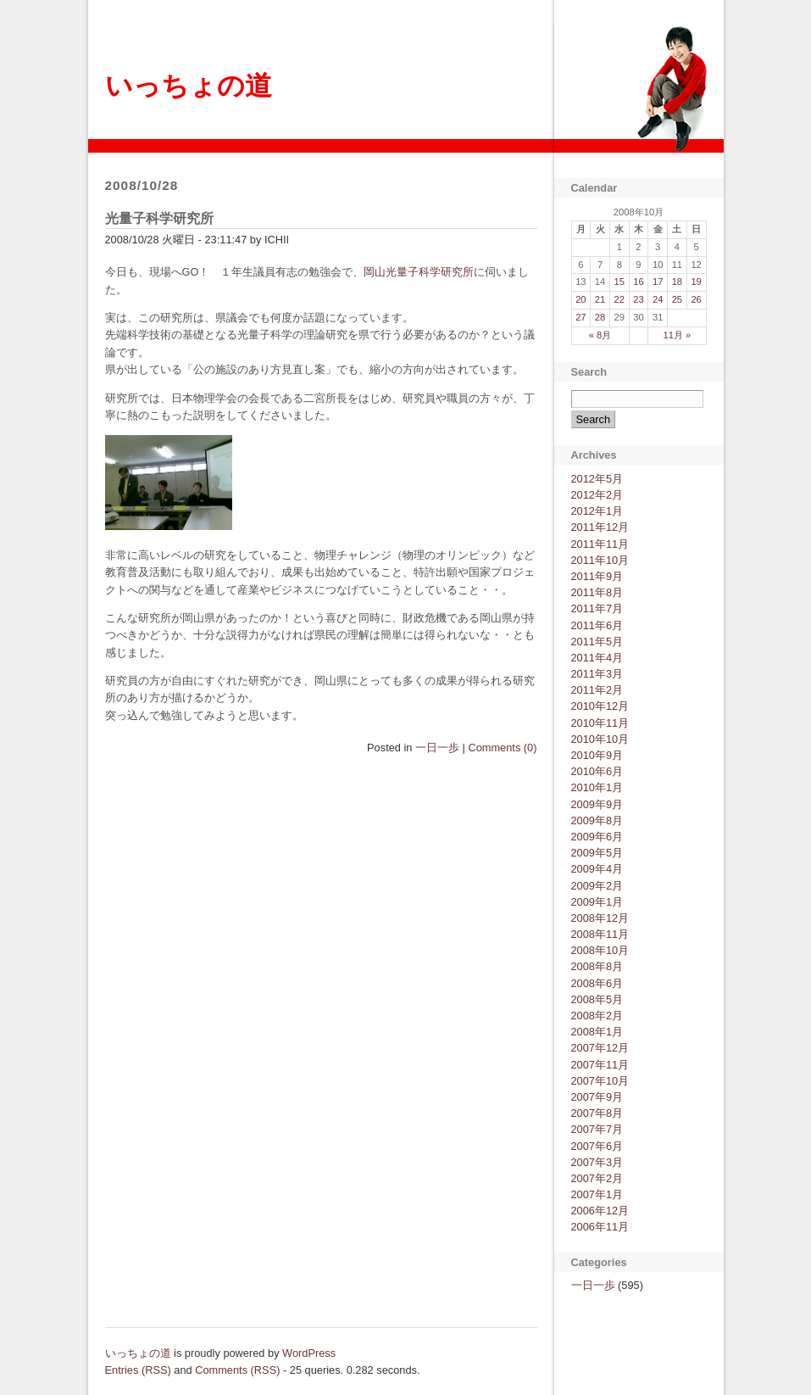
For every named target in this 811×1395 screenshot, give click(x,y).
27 (580, 317)
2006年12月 (600, 1210)
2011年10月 (600, 560)
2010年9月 (597, 755)
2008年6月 (597, 983)
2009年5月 (597, 852)
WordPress (309, 1353)
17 (658, 281)
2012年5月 (597, 478)
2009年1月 (597, 902)
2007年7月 (597, 1129)
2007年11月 (600, 1064)
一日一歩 (437, 747)
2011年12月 (600, 527)
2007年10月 (600, 1080)
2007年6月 (597, 1146)
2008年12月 (600, 918)
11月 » (678, 335)
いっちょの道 (188, 85)
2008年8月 (597, 966)
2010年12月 (600, 706)
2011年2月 (597, 690)
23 (638, 299)
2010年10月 (600, 739)
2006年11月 (600, 1226)
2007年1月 (597, 1194)
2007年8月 (597, 1113)
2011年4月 (597, 657)
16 (638, 281)
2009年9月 (597, 804)
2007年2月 (597, 1178)
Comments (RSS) (237, 1370)
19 (696, 281)
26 (696, 299)
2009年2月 (597, 885)
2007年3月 (597, 1162)
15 (619, 281)
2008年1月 (597, 1031)
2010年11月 (600, 723)
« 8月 (600, 335)
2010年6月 (597, 771)
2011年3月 (597, 673)
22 (619, 299)
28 (600, 317)
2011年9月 (597, 576)
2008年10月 (600, 950)
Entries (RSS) (138, 1370)
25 (677, 299)
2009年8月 (597, 820)
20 (580, 299)
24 (658, 299)
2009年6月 (597, 836)
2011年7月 (597, 608)
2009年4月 (597, 868)
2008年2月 (597, 1015)
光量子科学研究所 (159, 218)
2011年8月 (597, 592)
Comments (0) (502, 747)
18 (677, 281)
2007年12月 (600, 1047)
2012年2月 (597, 494)
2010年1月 (597, 787)
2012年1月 (597, 511)
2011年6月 (597, 625)
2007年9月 (597, 1097)
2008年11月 (600, 934)
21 (600, 299)
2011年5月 (597, 641)
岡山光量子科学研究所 (419, 271)
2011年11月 (600, 544)
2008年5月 (597, 999)
